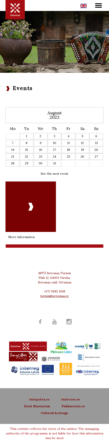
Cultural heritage (54, 413)
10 (54, 143)
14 (12, 150)
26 (82, 156)
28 (12, 163)
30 (40, 163)
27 (96, 156)
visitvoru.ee (70, 399)
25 (68, 156)
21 (12, 156)
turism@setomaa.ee (54, 296)
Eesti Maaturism (37, 406)
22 (26, 156)
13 (96, 143)
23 (40, 156)
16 (40, 150)
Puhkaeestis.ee (73, 406)
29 (26, 163)
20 (96, 150)
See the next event (54, 174)
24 (54, 156)
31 (54, 163)
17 (54, 150)
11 (68, 143)
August (54, 113)
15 (26, 150)
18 (68, 150)
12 (82, 143)
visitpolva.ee (39, 399)
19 (82, 150)
